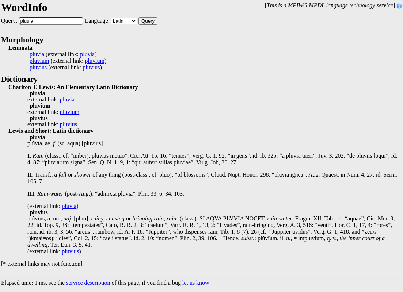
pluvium (39, 61)
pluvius (38, 67)
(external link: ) (63, 54)
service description (88, 283)
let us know (195, 283)
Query (148, 21)
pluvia (37, 54)
